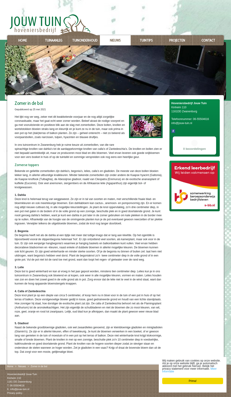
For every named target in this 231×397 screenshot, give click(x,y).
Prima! (193, 381)
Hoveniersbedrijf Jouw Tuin (22, 374)
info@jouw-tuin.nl (19, 389)
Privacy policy (14, 392)
